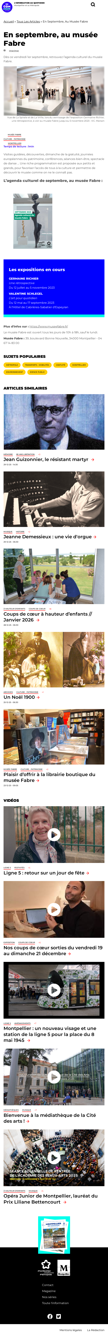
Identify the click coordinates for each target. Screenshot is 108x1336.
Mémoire (8, 454)
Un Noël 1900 (19, 697)
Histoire (20, 532)
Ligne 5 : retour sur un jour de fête (44, 873)
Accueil (9, 21)
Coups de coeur (37, 609)
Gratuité (60, 365)
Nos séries (49, 1297)
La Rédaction (95, 1330)
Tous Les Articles (28, 21)
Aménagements (22, 1023)
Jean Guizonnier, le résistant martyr (47, 459)
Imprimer (14, 50)
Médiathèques (11, 1110)
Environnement (14, 372)
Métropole (12, 365)
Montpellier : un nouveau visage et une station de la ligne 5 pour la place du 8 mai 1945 (50, 1034)
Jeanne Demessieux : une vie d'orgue (48, 536)
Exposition (9, 942)
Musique (8, 532)
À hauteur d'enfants (14, 609)
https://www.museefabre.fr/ (48, 326)
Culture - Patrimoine (15, 139)
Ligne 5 (7, 868)
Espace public (37, 372)
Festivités (19, 868)
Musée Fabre (14, 135)
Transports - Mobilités (37, 365)
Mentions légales (71, 1330)
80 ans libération (25, 454)
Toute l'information (55, 1303)
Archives (8, 692)
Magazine (49, 1291)
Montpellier (14, 143)
